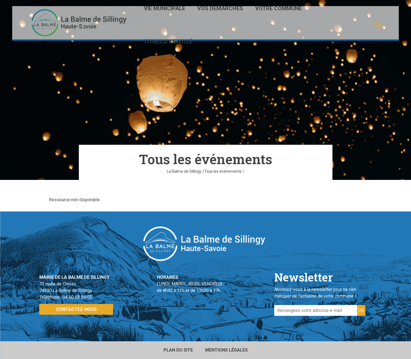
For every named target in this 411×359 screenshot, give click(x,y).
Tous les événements (223, 171)
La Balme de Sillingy (184, 171)
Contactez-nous (76, 309)
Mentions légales (226, 350)
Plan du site (178, 350)
